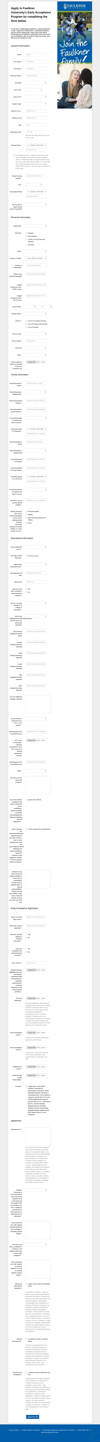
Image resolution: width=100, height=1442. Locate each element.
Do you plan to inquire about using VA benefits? (15, 208)
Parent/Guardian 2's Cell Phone (16, 478)
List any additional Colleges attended (16, 698)
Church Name (17, 341)
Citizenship (17, 226)
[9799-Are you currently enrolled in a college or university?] (36, 603)
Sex (20, 185)
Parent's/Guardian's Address (16, 402)
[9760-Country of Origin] (36, 258)
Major (19, 771)
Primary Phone (16, 145)
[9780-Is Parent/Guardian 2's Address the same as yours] (36, 489)
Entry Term (18, 97)
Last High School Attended (16, 557)
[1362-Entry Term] (36, 97)
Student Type (17, 104)
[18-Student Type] (36, 104)
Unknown (30, 245)
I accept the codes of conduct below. (37, 1340)
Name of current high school (16, 918)
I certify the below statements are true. (38, 1374)
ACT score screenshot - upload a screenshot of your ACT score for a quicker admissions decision (15, 747)
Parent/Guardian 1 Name (15, 384)
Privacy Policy (13, 1430)
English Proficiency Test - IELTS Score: (16, 298)
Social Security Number (17, 177)
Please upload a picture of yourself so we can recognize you (16, 365)
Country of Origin (15, 258)
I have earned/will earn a (16, 548)
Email (19, 55)
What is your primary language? (15, 276)
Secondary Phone (16, 192)
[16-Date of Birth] (30, 306)
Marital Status (17, 314)
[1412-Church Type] (36, 334)
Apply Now (33, 1417)
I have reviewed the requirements (38, 829)
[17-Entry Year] (34, 90)
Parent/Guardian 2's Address (16, 460)
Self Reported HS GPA (16, 574)
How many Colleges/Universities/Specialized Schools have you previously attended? (16, 620)
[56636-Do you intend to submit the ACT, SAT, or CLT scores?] (36, 718)
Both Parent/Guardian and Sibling (36, 519)
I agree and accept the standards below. (38, 1285)
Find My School (32, 556)
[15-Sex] (34, 184)
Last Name (18, 69)
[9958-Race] (36, 251)
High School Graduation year (16, 566)
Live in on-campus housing (36, 321)
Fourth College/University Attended (16, 666)
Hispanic (30, 233)
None (29, 523)
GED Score (18, 582)
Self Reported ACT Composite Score (15, 733)
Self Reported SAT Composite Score (15, 763)
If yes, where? (16, 963)
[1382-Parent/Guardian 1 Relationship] (36, 392)
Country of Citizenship (17, 267)
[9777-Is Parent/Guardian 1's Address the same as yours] (36, 418)
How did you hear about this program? (16, 780)
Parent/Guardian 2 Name (15, 443)
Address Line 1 (16, 111)
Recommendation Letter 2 (16, 1049)
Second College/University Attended (16, 645)
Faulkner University (33, 1430)
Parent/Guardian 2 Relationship (15, 452)
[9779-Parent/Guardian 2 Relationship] (36, 450)
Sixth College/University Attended (16, 688)
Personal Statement (18, 999)
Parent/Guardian (32, 511)
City (20, 125)
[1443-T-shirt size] (36, 348)
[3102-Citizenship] (36, 226)
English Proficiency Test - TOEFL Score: (16, 287)
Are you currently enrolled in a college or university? (16, 606)
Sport (19, 355)
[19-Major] (36, 771)
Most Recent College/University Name (16, 634)
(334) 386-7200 (83, 1430)
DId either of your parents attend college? (16, 503)
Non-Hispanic (31, 236)
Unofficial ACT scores (17, 1068)
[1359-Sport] (36, 355)
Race (19, 251)
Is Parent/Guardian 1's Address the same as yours (15, 420)
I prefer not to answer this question (35, 240)
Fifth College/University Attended (16, 677)
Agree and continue (33, 800)
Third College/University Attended (16, 655)
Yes (28, 589)
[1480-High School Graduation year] (36, 564)
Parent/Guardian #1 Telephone (16, 430)
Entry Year (18, 90)
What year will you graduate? (16, 927)
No (28, 592)
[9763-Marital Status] (36, 313)
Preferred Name (16, 76)
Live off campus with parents (36, 324)
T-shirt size (18, 348)
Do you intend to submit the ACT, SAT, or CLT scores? (16, 722)
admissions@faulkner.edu (49, 1432)
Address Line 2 (17, 118)
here (21, 168)
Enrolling (18, 83)
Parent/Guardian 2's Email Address (16, 469)
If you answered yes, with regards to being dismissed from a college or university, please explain (15, 1228)
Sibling (29, 514)
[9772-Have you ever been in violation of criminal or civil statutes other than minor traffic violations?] (36, 1244)
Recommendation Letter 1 (16, 1034)
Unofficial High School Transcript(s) (17, 1078)
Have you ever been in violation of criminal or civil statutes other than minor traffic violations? (15, 1250)
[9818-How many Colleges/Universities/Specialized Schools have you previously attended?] (36, 616)
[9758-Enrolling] (36, 83)
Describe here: (16, 1129)
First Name (17, 62)
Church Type (17, 334)
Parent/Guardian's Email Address (16, 411)
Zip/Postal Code (16, 132)
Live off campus (32, 327)
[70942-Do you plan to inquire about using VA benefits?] (36, 204)
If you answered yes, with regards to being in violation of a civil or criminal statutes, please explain (16, 1268)
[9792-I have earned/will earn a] (36, 547)
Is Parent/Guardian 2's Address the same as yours (15, 492)
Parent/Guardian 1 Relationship (15, 393)
